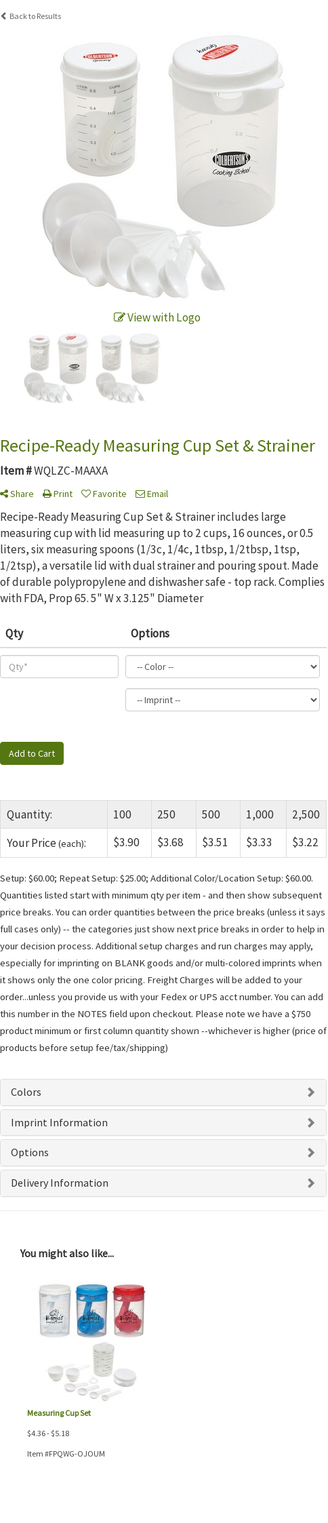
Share (17, 494)
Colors (26, 1092)
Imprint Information (59, 1122)
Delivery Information (59, 1182)
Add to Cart (32, 753)
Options (30, 1152)
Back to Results (30, 16)
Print (58, 494)
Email (152, 494)
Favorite (104, 494)
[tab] (163, 1092)
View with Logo (157, 317)
